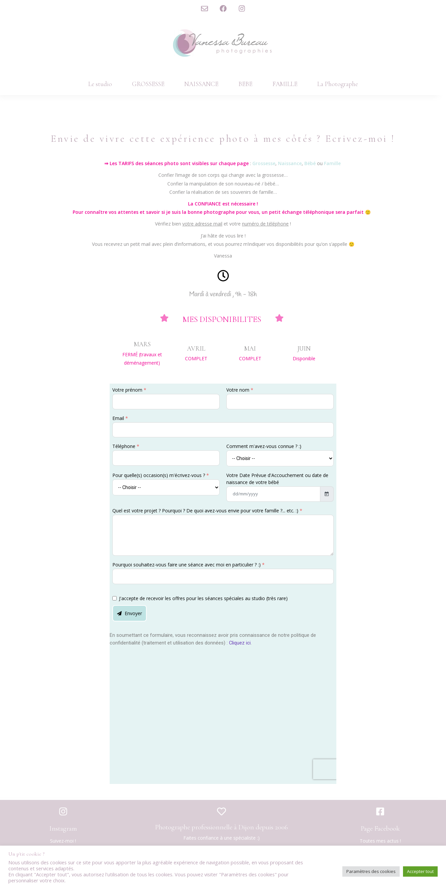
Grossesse (263, 163)
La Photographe (337, 84)
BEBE (245, 84)
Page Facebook (380, 828)
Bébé (310, 163)
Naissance (290, 163)
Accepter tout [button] (420, 871)
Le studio (100, 84)
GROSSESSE (148, 84)
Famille (332, 163)
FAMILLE (284, 84)
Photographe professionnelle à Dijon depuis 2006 (221, 827)
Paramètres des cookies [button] (371, 871)
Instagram (63, 828)
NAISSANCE (201, 84)
